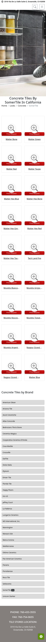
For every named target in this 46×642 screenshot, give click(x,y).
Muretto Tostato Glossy (35, 327)
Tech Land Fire (34, 268)
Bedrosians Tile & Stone (14, 437)
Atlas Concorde (11, 431)
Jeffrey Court (9, 512)
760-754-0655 (26, 627)
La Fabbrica (9, 518)
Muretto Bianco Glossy (12, 298)
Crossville (8, 462)
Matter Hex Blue (11, 208)
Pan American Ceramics (14, 568)
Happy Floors (10, 500)
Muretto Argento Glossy (12, 357)
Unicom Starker (11, 606)
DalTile (8, 469)
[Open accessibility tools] (41, 636)
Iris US (7, 506)
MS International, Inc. (13, 531)
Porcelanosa (9, 581)
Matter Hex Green (12, 238)
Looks (12, 115)
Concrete (22, 115)
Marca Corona (10, 550)
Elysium (8, 481)
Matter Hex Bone (34, 208)
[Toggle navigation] (42, 6)
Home (4, 115)
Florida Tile (8, 493)
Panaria (7, 575)
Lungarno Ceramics (12, 525)
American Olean (11, 412)
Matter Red (11, 179)
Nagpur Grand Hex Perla (35, 357)
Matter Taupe (34, 179)
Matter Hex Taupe (12, 268)
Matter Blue (34, 387)
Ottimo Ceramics (11, 562)
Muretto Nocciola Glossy (12, 327)
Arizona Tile (9, 418)
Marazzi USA (9, 544)
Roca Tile (8, 587)
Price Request (12, 144)
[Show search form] (34, 6)
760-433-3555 (28, 622)
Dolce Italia (9, 475)
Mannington (9, 537)
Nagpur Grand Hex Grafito (12, 387)
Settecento (9, 594)
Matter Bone (11, 149)
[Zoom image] (11, 138)
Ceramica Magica (11, 443)
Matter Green (34, 149)
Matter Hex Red (34, 238)
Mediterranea (10, 556)
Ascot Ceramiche (11, 425)
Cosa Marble (9, 456)
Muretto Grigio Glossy (35, 298)
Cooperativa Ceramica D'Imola (17, 450)
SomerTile (8, 600)
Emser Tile (9, 487)
